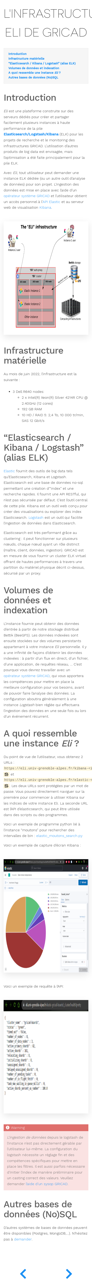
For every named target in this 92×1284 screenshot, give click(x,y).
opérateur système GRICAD (27, 196)
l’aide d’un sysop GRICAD (47, 1184)
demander (23, 1239)
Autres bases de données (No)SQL (33, 77)
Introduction (17, 54)
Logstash (36, 518)
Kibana (45, 207)
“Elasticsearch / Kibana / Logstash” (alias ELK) (42, 63)
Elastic (9, 471)
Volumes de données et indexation (33, 68)
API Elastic (51, 202)
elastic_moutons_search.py (59, 836)
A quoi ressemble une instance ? (34, 72)
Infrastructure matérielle (26, 58)
